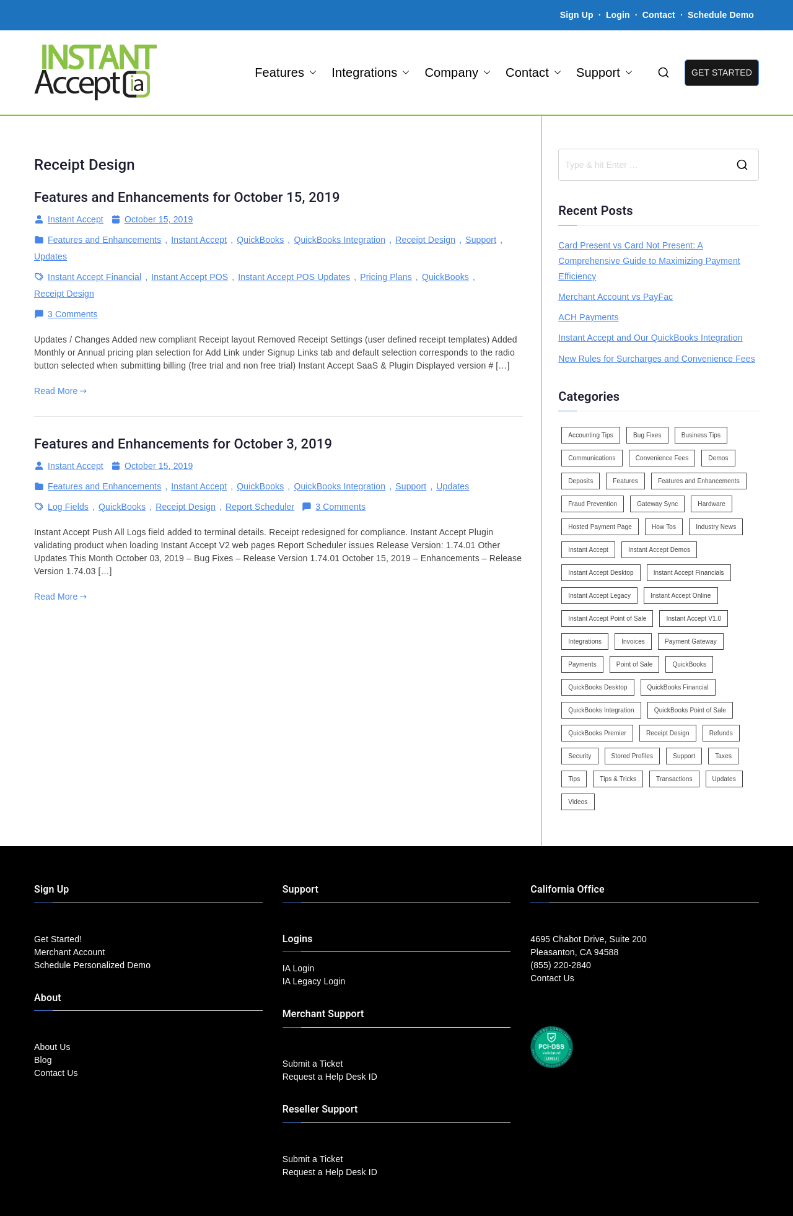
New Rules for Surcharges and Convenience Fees (656, 359)
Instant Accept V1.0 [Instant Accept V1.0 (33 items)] (693, 618)
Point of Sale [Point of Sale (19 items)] (634, 664)
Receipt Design (425, 240)
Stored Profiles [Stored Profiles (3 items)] (632, 756)
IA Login (299, 968)
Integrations (370, 72)
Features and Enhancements (104, 240)
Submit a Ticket (313, 1064)
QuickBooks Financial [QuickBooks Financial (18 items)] (678, 687)
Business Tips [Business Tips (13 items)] (701, 435)
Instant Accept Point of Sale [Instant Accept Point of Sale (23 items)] (607, 618)
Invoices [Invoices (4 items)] (633, 641)
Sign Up (577, 15)
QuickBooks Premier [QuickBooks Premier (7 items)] (597, 733)
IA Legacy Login (314, 981)
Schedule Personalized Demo (92, 965)
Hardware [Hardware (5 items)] (711, 504)
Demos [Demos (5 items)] (718, 458)
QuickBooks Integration (339, 240)
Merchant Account (69, 952)
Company (457, 72)
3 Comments (73, 314)
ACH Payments (588, 317)
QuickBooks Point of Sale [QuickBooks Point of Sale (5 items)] (690, 710)
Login (618, 15)
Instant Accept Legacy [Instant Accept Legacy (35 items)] (599, 595)
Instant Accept (75, 219)
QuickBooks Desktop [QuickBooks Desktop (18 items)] (597, 687)
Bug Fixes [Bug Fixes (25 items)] (647, 435)
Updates (50, 256)
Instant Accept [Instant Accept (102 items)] (588, 549)
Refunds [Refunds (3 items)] (721, 733)
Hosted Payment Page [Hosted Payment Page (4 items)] (600, 526)
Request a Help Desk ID (330, 1077)
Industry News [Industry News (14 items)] (716, 526)
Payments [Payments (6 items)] (582, 664)
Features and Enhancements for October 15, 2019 (187, 197)
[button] (310, 72)
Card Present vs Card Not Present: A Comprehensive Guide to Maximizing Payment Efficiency (649, 260)
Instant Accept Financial (94, 277)
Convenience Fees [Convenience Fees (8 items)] (662, 458)
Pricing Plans (386, 277)
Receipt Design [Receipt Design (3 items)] (668, 733)
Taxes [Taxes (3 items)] (723, 756)
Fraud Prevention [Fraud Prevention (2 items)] (592, 504)
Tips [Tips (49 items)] (574, 779)
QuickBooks (260, 240)
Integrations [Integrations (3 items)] (585, 641)
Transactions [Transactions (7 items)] (674, 779)
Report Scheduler (260, 507)
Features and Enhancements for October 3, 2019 (183, 444)
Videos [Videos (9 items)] (577, 801)
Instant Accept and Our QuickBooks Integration (650, 338)
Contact (660, 15)
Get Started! (58, 939)
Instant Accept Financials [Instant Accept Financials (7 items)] (689, 572)
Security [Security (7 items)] (579, 756)
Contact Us (56, 1073)
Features (286, 72)
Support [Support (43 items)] (684, 756)
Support (604, 72)
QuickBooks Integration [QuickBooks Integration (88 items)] (601, 710)
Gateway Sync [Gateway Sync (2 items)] (657, 504)
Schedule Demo (721, 15)
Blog (43, 1060)
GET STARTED (721, 72)
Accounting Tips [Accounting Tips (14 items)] (590, 435)
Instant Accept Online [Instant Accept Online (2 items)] (681, 595)
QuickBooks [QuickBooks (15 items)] (689, 664)
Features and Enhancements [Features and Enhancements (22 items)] (699, 481)
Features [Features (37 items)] (625, 481)
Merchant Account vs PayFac (615, 297)
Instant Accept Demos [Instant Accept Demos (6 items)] (659, 549)
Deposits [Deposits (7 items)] (580, 481)
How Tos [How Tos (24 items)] (664, 526)
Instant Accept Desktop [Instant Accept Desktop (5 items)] (600, 572)
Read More (60, 391)
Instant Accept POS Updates (294, 277)
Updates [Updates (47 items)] (724, 779)
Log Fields (68, 507)
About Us (52, 1047)
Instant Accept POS (189, 277)
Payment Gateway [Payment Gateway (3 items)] (691, 641)
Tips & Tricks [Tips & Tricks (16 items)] (618, 779)
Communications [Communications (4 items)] (591, 458)
